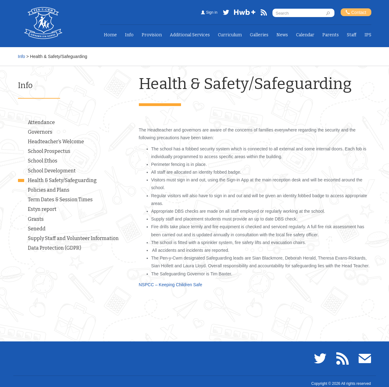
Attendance (41, 122)
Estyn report (42, 209)
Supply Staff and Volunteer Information (73, 238)
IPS (368, 35)
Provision (152, 35)
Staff (351, 35)
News (282, 35)
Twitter (226, 13)
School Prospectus (49, 151)
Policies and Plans (48, 190)
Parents (330, 35)
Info (129, 35)
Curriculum (230, 35)
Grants (36, 219)
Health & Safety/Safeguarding (62, 180)
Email (365, 358)
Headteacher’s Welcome (56, 142)
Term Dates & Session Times (60, 199)
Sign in (212, 12)
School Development (52, 171)
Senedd (37, 229)
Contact (356, 12)
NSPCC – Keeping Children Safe (170, 284)
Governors (40, 132)
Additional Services (190, 35)
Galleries (259, 35)
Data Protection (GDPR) (54, 248)
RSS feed (264, 13)
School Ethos (42, 161)
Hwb (245, 13)
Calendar (305, 35)
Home (110, 35)
